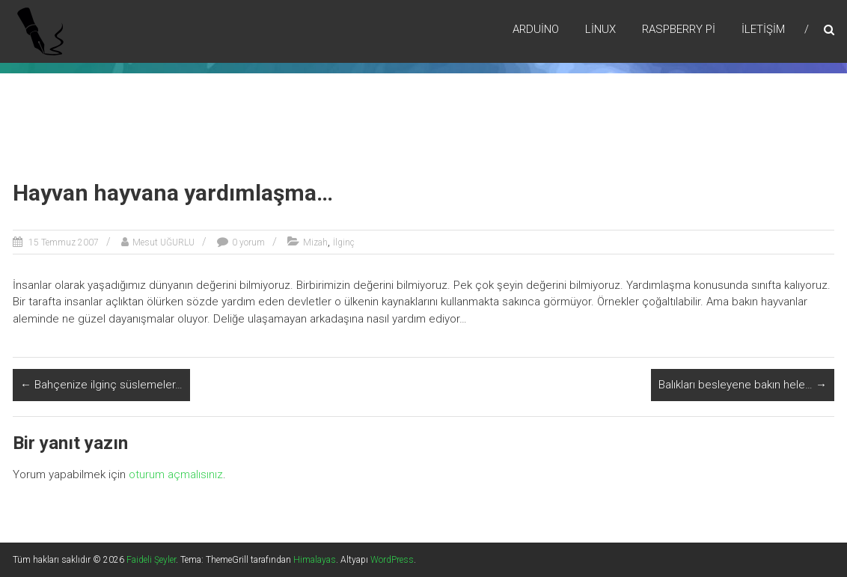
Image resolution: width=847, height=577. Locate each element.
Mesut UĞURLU (163, 242)
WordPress (392, 560)
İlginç (344, 242)
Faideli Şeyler (151, 560)
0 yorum (248, 242)
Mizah (315, 242)
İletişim (763, 29)
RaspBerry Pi (678, 29)
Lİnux (600, 29)
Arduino (536, 29)
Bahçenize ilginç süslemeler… (101, 384)
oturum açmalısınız (176, 474)
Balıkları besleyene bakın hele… (742, 384)
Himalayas (314, 560)
